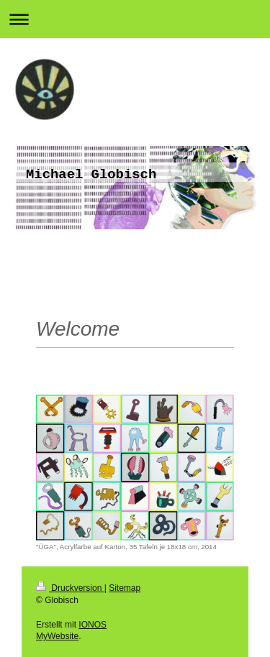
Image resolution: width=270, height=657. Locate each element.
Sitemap (124, 588)
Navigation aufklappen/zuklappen (135, 19)
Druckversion (70, 588)
